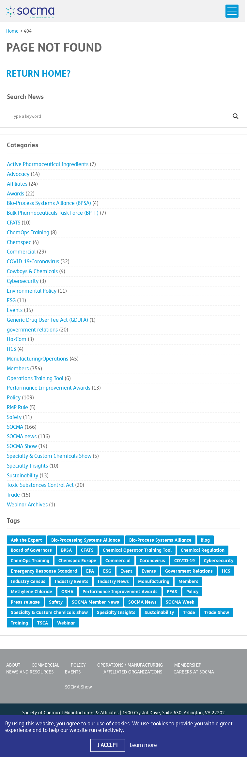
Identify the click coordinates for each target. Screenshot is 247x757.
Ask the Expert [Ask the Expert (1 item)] (26, 540)
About (13, 665)
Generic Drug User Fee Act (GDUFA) (47, 320)
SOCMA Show (22, 446)
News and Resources (30, 672)
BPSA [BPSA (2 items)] (66, 550)
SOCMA (15, 427)
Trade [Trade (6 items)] (189, 612)
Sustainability (22, 475)
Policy (14, 397)
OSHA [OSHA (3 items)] (67, 592)
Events (15, 310)
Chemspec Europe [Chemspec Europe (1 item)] (77, 561)
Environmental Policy (31, 291)
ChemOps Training (28, 232)
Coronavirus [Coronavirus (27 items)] (152, 561)
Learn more (143, 745)
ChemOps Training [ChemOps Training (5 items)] (30, 561)
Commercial (21, 252)
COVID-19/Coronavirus (33, 261)
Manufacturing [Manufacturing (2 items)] (153, 581)
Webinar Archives (27, 505)
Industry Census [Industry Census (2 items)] (28, 581)
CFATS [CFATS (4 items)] (87, 550)
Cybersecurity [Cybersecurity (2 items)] (218, 561)
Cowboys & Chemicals (32, 271)
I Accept (107, 745)
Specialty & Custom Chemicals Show (49, 456)
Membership (187, 665)
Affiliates (17, 184)
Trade (13, 495)
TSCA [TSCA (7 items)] (42, 623)
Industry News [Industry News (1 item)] (113, 581)
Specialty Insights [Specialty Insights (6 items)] (116, 612)
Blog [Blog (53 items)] (205, 540)
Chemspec (19, 242)
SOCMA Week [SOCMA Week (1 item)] (180, 602)
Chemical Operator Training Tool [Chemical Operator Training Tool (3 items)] (137, 550)
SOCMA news (22, 436)
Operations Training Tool (35, 378)
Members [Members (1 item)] (188, 581)
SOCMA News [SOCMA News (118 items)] (142, 602)
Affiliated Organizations (132, 672)
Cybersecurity (23, 281)
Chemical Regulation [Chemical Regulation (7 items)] (202, 550)
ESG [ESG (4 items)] (107, 571)
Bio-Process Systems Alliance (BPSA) (49, 203)
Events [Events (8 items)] (149, 571)
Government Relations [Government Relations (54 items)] (189, 571)
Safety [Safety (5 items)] (56, 602)
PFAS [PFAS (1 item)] (172, 592)
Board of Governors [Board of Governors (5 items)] (31, 550)
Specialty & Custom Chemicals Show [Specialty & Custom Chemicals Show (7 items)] (49, 612)
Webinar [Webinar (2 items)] (66, 623)
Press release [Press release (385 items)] (25, 602)
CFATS (13, 223)
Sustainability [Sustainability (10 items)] (159, 612)
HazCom (16, 339)
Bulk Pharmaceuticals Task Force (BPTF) (53, 213)
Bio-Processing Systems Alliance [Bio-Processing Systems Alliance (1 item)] (85, 540)
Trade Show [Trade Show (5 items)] (216, 612)
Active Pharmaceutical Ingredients (47, 164)
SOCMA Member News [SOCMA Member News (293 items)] (95, 602)
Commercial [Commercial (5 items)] (118, 561)
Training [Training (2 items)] (19, 623)
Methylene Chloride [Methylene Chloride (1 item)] (31, 592)
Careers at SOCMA (194, 672)
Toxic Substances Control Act (40, 485)
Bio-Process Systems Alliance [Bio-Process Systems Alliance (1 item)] (160, 540)
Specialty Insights (27, 466)
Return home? (38, 73)
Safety (14, 417)
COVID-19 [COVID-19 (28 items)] (184, 561)
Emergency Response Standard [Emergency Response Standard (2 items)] (44, 571)
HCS (11, 349)
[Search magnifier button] (235, 116)
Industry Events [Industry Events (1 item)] (71, 581)
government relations (32, 330)
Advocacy (18, 174)
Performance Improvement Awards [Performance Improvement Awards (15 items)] (120, 592)
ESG (11, 300)
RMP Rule (17, 407)
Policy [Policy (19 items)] (192, 592)
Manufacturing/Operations (37, 359)
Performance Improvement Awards (48, 388)
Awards (15, 194)
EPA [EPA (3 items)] (90, 571)
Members (18, 368)
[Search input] (120, 116)
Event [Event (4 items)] (126, 571)
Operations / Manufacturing (130, 665)
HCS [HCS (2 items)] (226, 571)
